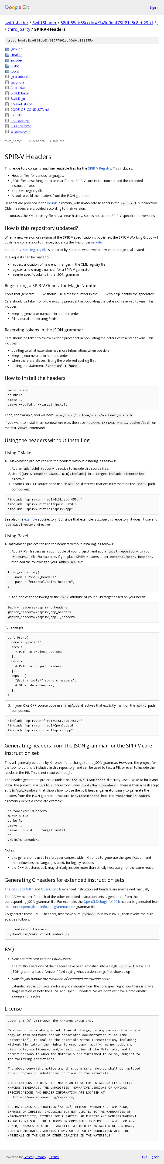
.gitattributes (19, 76)
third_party (18, 29)
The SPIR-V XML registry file (26, 249)
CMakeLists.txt (21, 104)
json (155, 1157)
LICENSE (17, 115)
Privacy (40, 1157)
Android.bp (18, 87)
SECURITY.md (20, 126)
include (52, 203)
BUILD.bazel (19, 93)
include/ (16, 60)
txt (144, 1157)
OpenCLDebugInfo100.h (102, 901)
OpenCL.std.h (51, 889)
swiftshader (16, 22)
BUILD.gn (17, 98)
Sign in (154, 7)
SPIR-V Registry (99, 168)
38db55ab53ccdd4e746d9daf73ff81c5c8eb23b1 (107, 22)
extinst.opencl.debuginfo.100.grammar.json (42, 906)
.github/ (16, 49)
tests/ (14, 65)
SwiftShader (44, 22)
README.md (20, 120)
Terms (54, 1157)
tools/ (14, 71)
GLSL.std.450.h (22, 889)
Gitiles (28, 1157)
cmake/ (16, 54)
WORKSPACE (20, 131)
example (30, 519)
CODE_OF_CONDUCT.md (29, 109)
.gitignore (17, 82)
